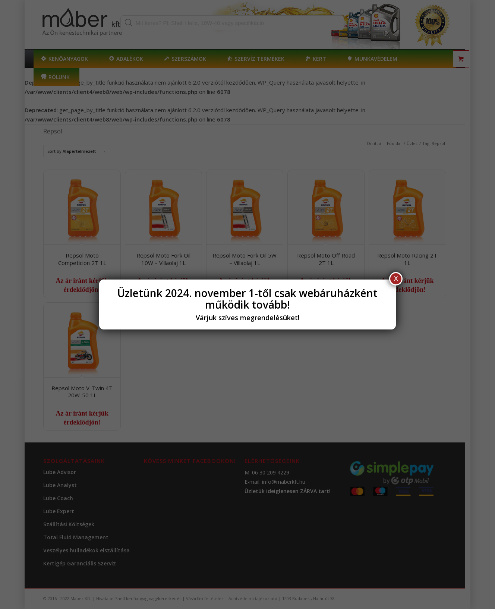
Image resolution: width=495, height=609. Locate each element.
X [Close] (396, 278)
